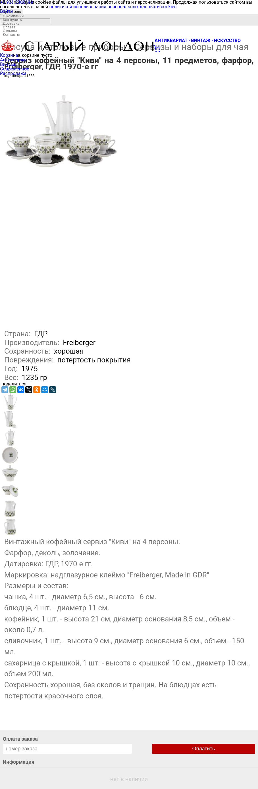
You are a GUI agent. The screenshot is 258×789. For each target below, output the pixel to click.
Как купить (12, 20)
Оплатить (203, 749)
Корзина (9, 55)
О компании (13, 16)
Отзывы (10, 31)
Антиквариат (14, 59)
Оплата (9, 27)
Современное (14, 69)
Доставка (11, 23)
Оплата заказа (20, 739)
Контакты (11, 34)
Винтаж (8, 64)
